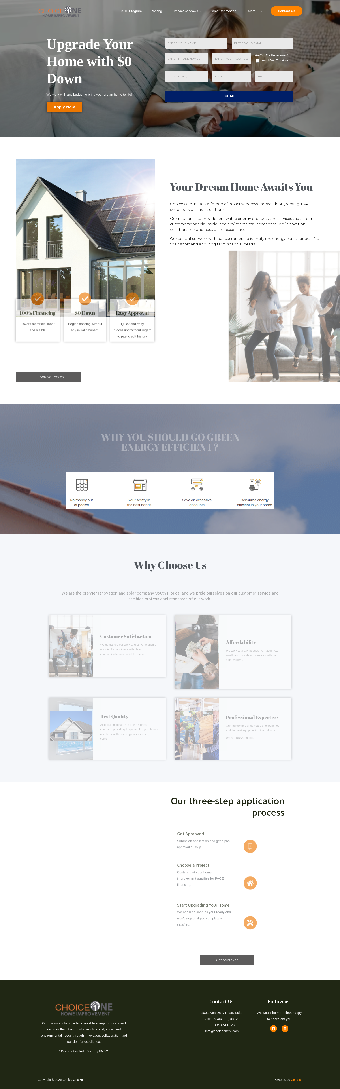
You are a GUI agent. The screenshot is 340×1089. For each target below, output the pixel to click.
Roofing (164, 11)
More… (254, 11)
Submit (229, 96)
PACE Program (140, 11)
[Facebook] (273, 1029)
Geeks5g (296, 1080)
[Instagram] (285, 1029)
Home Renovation (226, 11)
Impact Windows (191, 11)
